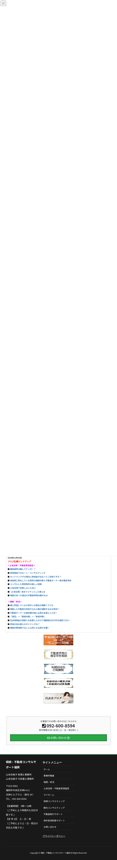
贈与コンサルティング (54, 807)
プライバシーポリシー (54, 835)
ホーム (47, 769)
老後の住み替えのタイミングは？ (25, 624)
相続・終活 (49, 782)
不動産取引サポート (53, 814)
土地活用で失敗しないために (23, 587)
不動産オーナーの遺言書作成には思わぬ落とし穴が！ (34, 612)
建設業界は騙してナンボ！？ (23, 569)
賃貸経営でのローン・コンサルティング (28, 572)
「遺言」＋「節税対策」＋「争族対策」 (28, 616)
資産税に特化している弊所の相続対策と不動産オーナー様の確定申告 (40, 580)
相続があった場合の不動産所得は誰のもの (29, 595)
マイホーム (49, 794)
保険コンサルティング (54, 801)
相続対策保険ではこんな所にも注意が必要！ (30, 627)
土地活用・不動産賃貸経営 (56, 788)
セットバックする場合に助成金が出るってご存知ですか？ (35, 576)
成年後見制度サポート (54, 820)
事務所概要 (49, 775)
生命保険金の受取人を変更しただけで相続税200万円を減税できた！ (40, 620)
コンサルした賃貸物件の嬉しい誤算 (26, 584)
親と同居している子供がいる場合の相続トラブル (32, 605)
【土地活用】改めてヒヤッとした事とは (27, 591)
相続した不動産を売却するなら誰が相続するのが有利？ (35, 609)
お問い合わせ (50, 826)
